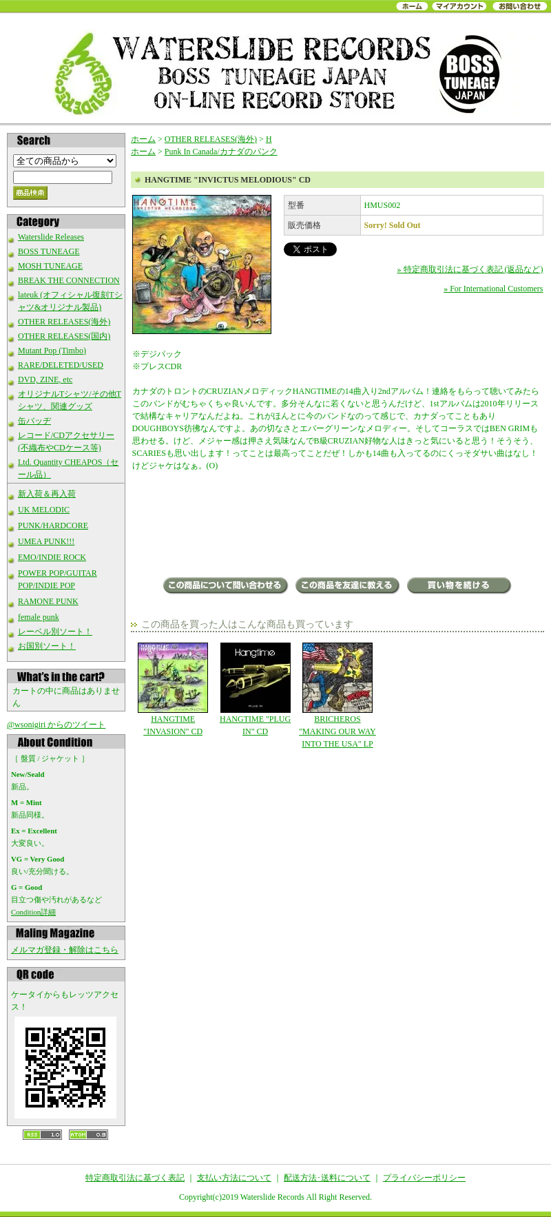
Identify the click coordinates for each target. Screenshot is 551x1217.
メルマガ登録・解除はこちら (64, 950)
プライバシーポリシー (424, 1178)
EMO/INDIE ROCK (52, 557)
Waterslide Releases (51, 237)
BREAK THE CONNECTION (69, 280)
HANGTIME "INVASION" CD (173, 689)
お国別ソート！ (47, 646)
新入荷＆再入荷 (47, 494)
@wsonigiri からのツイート (56, 724)
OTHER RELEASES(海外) (64, 321)
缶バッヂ (34, 421)
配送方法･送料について (327, 1178)
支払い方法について (234, 1178)
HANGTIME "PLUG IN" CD (255, 689)
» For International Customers (493, 288)
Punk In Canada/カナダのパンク (221, 151)
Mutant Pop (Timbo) (52, 350)
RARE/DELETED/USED (60, 365)
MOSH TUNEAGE (50, 266)
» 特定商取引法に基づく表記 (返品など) (470, 269)
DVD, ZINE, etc (45, 379)
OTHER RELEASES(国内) (64, 336)
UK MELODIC (44, 509)
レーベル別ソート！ (55, 631)
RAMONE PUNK (48, 601)
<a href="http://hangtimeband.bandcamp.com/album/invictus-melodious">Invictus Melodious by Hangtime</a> (337, 525)
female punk (38, 617)
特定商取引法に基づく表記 (135, 1178)
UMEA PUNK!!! (46, 541)
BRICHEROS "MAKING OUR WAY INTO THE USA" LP (337, 696)
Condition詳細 (33, 912)
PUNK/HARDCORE (53, 525)
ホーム (143, 139)
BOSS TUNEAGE (48, 251)
